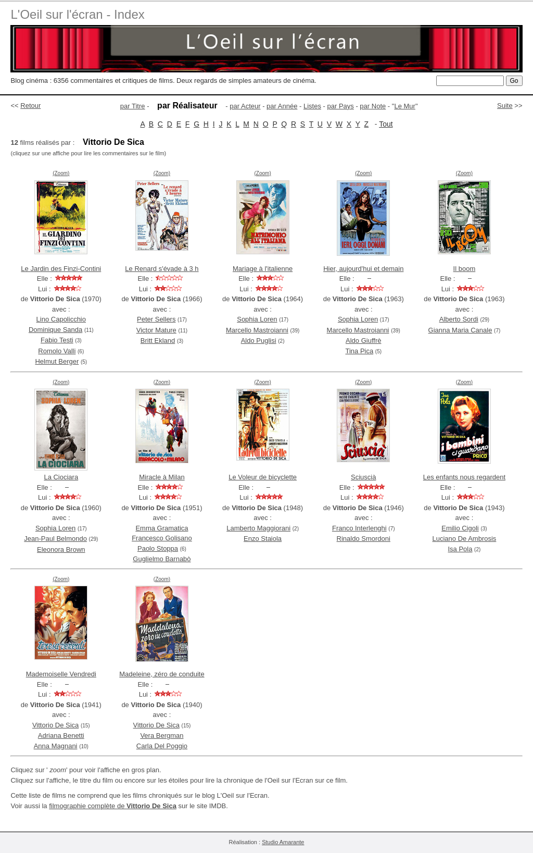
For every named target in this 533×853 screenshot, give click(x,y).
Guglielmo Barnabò (162, 559)
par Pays (340, 106)
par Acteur (245, 106)
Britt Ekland (158, 340)
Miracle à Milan (161, 477)
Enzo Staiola (263, 538)
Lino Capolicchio (61, 319)
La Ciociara (61, 477)
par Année (281, 106)
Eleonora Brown (61, 549)
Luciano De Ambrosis (465, 538)
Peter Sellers (156, 319)
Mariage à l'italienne (263, 269)
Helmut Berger (57, 361)
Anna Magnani (56, 746)
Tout (385, 124)
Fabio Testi (57, 340)
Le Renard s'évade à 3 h (161, 269)
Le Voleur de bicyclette (263, 477)
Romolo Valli (56, 351)
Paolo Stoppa (157, 548)
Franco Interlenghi (359, 528)
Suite (505, 105)
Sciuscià (363, 477)
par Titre (132, 106)
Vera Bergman (161, 735)
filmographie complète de (112, 806)
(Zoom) (61, 173)
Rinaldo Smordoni (363, 538)
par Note (373, 106)
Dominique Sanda (55, 329)
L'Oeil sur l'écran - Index (77, 14)
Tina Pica (359, 351)
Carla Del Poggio (161, 746)
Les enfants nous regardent (464, 477)
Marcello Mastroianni (257, 330)
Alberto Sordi (458, 319)
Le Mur (404, 106)
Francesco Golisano (162, 538)
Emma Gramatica (161, 528)
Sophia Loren (257, 319)
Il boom (464, 269)
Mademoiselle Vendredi (61, 674)
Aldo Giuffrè (363, 340)
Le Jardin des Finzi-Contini (61, 269)
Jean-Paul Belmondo (55, 538)
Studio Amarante (283, 842)
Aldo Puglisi (258, 340)
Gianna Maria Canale (460, 330)
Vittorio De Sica (55, 725)
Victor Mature (156, 330)
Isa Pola (460, 549)
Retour (30, 105)
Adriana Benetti (61, 735)
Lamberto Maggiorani (258, 528)
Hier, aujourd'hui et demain (363, 269)
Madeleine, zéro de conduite (161, 674)
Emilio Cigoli (460, 528)
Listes (312, 106)
